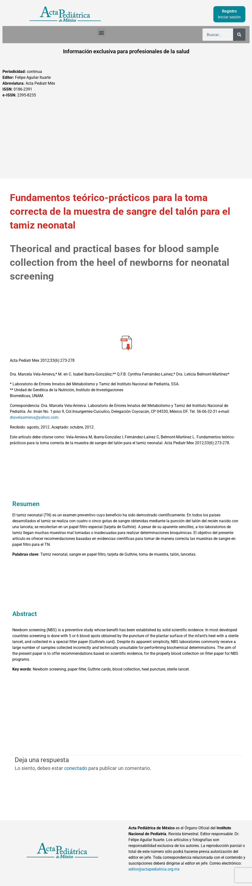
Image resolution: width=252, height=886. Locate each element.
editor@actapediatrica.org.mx (154, 869)
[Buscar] (239, 34)
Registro (229, 11)
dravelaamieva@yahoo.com (34, 417)
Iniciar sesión (229, 17)
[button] (101, 32)
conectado (75, 768)
